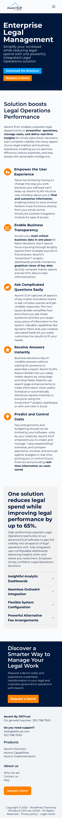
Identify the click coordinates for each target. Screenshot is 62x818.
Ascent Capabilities (16, 752)
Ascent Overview (15, 748)
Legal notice (47, 814)
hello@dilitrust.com (17, 731)
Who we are (12, 772)
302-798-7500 (41, 720)
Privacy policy (29, 814)
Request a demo (17, 790)
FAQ (6, 780)
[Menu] (53, 6)
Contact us (11, 776)
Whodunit (14, 810)
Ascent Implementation (20, 756)
